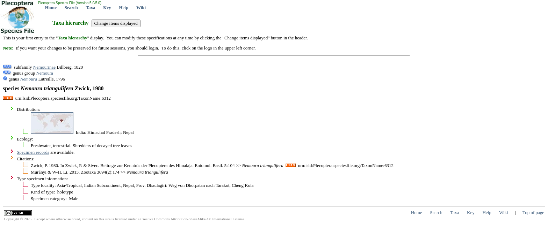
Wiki (141, 7)
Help (123, 7)
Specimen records (33, 152)
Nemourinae (44, 67)
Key (107, 7)
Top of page (533, 212)
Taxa (90, 7)
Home (51, 7)
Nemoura (44, 73)
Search (71, 7)
